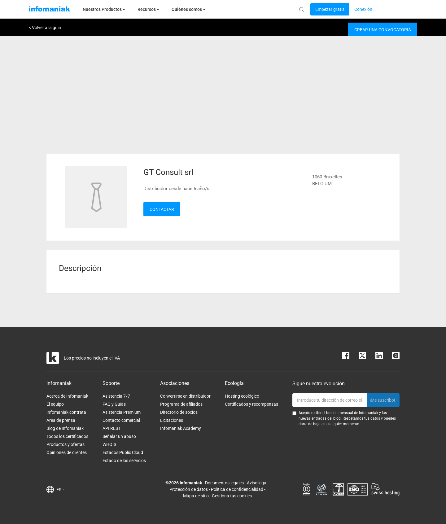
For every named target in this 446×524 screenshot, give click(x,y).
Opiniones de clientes (66, 452)
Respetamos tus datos (362, 418)
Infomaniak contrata (66, 412)
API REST (111, 428)
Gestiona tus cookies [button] (232, 495)
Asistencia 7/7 (116, 396)
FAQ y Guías (114, 404)
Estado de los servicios (124, 460)
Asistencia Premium (122, 412)
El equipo (55, 404)
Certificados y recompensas (251, 404)
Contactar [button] (162, 209)
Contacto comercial (121, 420)
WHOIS (109, 444)
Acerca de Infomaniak (67, 396)
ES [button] (60, 489)
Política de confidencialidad (237, 489)
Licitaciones (171, 420)
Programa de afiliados (181, 404)
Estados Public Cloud (123, 452)
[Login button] (329, 9)
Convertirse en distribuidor (185, 396)
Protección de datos (188, 489)
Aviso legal (257, 482)
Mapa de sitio (196, 495)
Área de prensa (60, 420)
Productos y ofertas (65, 444)
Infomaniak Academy (180, 428)
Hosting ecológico (242, 396)
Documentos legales (224, 482)
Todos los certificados (67, 436)
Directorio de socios (179, 412)
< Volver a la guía (45, 27)
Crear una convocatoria (382, 29)
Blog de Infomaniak (65, 428)
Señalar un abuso (119, 436)
